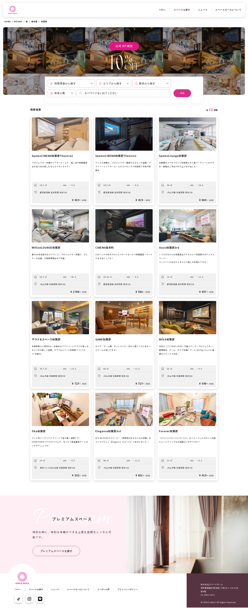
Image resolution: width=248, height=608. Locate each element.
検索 (182, 93)
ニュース (203, 10)
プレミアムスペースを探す (56, 551)
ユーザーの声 (103, 589)
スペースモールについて (228, 10)
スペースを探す (182, 10)
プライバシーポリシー (127, 589)
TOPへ (162, 10)
